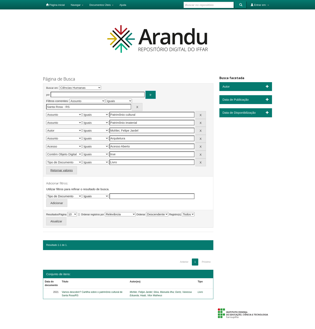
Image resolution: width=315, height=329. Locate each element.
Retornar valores (61, 170)
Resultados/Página (56, 214)
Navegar (77, 4)
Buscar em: (52, 88)
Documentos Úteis (101, 4)
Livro (200, 292)
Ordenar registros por (92, 214)
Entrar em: (260, 4)
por (48, 94)
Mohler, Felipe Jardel (141, 292)
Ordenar (140, 214)
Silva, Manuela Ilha (163, 292)
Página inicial (55, 4)
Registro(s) (175, 214)
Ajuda (123, 4)
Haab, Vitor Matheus (151, 295)
